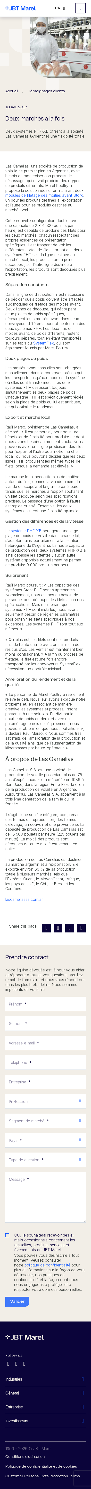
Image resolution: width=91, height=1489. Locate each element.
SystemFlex (43, 343)
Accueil (11, 91)
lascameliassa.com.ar (24, 899)
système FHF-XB (26, 530)
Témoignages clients (47, 91)
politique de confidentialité (47, 1265)
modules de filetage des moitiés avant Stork (44, 195)
